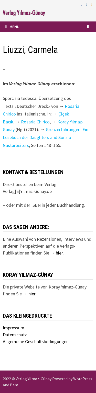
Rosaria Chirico (35, 122)
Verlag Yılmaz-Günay (33, 378)
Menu (12, 26)
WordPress (82, 378)
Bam (14, 384)
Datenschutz (15, 335)
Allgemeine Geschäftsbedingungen (36, 341)
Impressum (13, 328)
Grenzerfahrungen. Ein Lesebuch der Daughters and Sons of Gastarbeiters (45, 137)
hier (59, 253)
